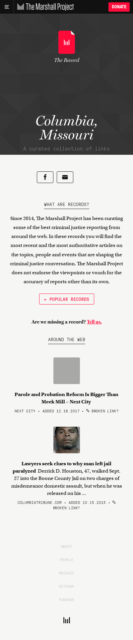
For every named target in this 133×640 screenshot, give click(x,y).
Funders (67, 599)
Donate (119, 6)
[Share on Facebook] (45, 177)
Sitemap (67, 586)
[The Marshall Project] (44, 7)
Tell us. (94, 322)
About (66, 546)
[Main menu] (7, 7)
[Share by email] (65, 177)
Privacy (67, 572)
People (66, 559)
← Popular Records (66, 299)
